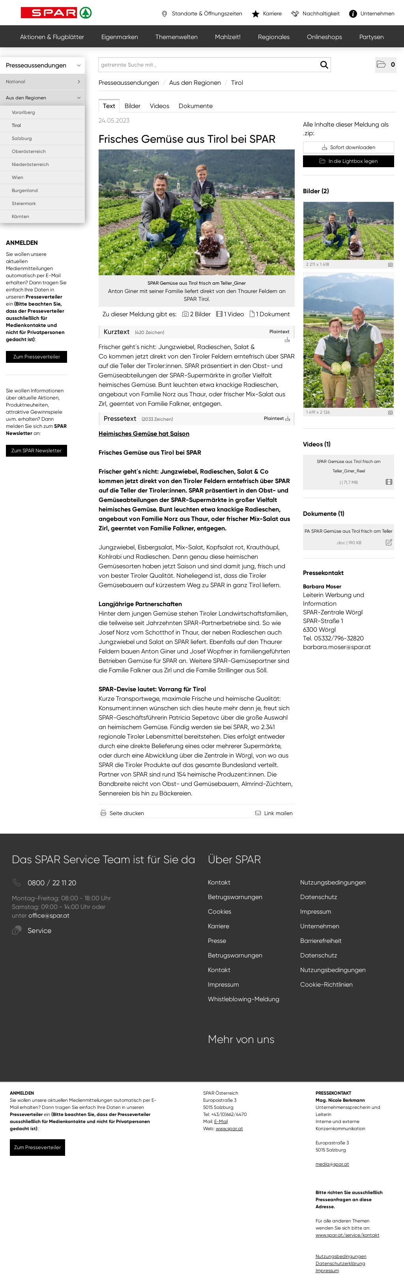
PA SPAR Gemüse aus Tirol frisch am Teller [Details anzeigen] (349, 531)
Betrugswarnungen (235, 897)
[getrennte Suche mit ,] (214, 64)
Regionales (274, 37)
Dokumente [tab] (196, 106)
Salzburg (22, 138)
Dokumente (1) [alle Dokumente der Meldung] (323, 513)
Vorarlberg (23, 112)
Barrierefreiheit (321, 940)
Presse (217, 940)
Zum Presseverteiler (36, 357)
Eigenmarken (119, 37)
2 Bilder (200, 314)
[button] (386, 65)
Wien (17, 177)
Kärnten (20, 216)
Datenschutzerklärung (340, 1263)
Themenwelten (176, 37)
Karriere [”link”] (267, 14)
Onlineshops (324, 37)
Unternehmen (319, 926)
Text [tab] (109, 106)
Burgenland (25, 190)
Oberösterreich (29, 151)
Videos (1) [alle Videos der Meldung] (317, 444)
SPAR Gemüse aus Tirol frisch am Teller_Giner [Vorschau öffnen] (197, 283)
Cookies (219, 911)
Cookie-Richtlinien (326, 984)
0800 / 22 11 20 (44, 883)
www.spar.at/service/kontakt (348, 1235)
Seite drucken (127, 813)
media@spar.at (332, 1164)
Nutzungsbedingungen (333, 882)
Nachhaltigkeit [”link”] (315, 14)
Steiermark (24, 203)
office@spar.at (48, 915)
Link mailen (278, 813)
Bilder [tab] (132, 106)
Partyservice (376, 37)
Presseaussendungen (43, 65)
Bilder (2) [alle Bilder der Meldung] (316, 191)
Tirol (16, 125)
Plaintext (277, 418)
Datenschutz (318, 897)
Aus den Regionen (43, 98)
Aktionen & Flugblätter (52, 37)
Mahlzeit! (228, 37)
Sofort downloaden (348, 147)
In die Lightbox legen (349, 161)
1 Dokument (273, 314)
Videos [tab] (159, 106)
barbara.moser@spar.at (337, 647)
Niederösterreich (30, 164)
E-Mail (221, 1121)
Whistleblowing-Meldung (243, 999)
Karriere (218, 926)
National (43, 81)
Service (32, 931)
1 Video (234, 314)
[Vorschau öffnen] (197, 212)
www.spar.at (229, 1128)
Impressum (315, 911)
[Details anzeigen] (390, 264)
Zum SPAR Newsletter (36, 450)
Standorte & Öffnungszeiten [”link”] (201, 14)
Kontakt (219, 882)
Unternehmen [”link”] (372, 14)
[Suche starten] (324, 65)
